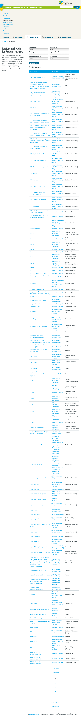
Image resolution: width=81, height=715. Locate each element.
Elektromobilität (34, 603)
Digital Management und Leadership (40, 528)
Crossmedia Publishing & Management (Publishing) (37, 312)
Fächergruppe (33, 28)
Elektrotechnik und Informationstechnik (35, 629)
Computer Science (35, 272)
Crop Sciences (34, 308)
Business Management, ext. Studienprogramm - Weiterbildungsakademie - (37, 70)
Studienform (53, 23)
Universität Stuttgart (57, 188)
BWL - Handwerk (34, 156)
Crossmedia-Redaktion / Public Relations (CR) (38, 322)
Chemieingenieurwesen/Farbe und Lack (39, 253)
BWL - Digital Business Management (40, 130)
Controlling (33, 287)
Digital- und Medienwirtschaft (38, 546)
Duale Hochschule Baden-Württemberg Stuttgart (57, 84)
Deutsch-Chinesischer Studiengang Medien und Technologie (39, 408)
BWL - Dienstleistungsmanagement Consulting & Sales (39, 90)
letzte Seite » (55, 682)
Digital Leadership (35, 517)
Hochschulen (19, 13)
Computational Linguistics (37, 265)
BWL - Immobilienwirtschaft (37, 162)
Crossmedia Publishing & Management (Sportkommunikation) (40, 317)
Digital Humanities (35, 512)
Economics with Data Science (38, 590)
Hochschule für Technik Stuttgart (56, 551)
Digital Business (34, 460)
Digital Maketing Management (38, 523)
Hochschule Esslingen (57, 253)
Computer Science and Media (38, 276)
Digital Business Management (38, 470)
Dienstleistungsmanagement (38, 454)
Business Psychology (36, 77)
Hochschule (54, 47)
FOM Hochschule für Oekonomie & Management (57, 77)
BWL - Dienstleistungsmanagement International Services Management (39, 97)
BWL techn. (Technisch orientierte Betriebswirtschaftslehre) (39, 188)
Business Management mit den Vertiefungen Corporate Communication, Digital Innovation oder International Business (39, 61)
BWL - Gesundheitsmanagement (39, 143)
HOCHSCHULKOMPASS (34, 690)
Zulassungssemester (35, 32)
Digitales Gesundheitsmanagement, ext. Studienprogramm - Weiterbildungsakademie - (40, 557)
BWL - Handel (33, 149)
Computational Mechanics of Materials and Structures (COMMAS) (40, 269)
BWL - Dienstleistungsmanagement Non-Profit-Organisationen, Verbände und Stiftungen (40, 116)
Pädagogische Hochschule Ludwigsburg (55, 209)
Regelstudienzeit (54, 28)
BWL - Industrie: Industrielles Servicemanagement (37, 169)
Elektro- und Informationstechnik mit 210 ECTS (40, 598)
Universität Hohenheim (54, 308)
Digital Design (33, 486)
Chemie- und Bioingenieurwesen (38, 249)
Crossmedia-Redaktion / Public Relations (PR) (38, 326)
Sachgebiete (53, 32)
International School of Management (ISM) (57, 53)
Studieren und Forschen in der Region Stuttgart (26, 7)
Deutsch (32, 356)
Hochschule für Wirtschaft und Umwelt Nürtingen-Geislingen (56, 70)
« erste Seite (55, 645)
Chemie (32, 209)
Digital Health (33, 508)
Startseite (4, 17)
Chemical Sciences (35, 204)
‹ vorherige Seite (55, 648)
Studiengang (33, 47)
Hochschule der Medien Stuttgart (56, 61)
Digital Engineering (35, 490)
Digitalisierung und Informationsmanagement (37, 564)
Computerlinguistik (35, 280)
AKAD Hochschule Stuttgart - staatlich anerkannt (56, 287)
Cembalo (32, 199)
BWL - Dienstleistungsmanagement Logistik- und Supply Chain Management (39, 103)
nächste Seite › (55, 679)
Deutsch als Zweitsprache (37, 403)
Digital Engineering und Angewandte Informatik (40, 501)
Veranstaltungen (48, 13)
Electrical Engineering (36, 594)
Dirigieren (32, 570)
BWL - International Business (38, 175)
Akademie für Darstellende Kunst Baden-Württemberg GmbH (57, 579)
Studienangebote (33, 13)
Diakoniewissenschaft (36, 421)
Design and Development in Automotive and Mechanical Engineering (37, 350)
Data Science (33, 332)
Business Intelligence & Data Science (40, 53)
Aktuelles (6, 13)
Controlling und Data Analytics (38, 302)
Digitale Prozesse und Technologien (40, 551)
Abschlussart (33, 23)
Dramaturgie (33, 579)
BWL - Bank (33, 84)
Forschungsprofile (65, 13)
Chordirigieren (33, 259)
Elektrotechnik (33, 608)
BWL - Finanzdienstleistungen (38, 136)
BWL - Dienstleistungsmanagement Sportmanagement (39, 123)
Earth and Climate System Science (39, 585)
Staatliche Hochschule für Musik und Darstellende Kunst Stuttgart (57, 199)
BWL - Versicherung (35, 182)
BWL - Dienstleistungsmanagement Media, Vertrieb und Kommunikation (40, 110)
